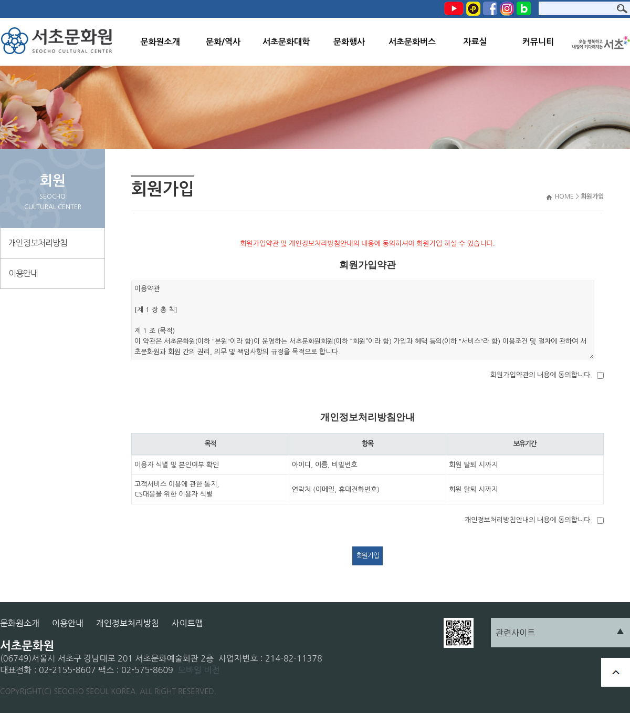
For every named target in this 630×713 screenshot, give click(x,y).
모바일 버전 (199, 670)
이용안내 (23, 273)
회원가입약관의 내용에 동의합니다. (541, 374)
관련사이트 (515, 632)
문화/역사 (223, 42)
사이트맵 (187, 623)
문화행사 (349, 42)
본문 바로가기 (0, 0)
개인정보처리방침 (37, 243)
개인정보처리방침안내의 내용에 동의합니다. (528, 519)
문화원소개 (160, 42)
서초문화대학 (286, 42)
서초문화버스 (412, 42)
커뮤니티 (538, 42)
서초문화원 (59, 42)
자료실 (475, 42)
